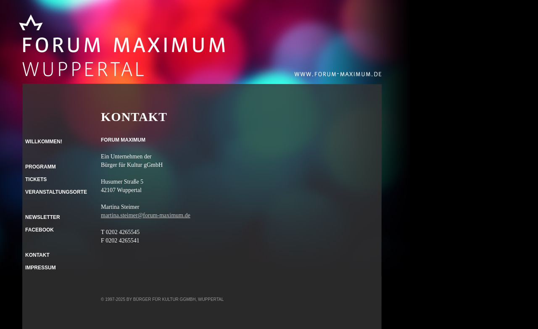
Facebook (39, 230)
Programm (40, 167)
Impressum (40, 268)
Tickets (36, 179)
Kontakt (37, 255)
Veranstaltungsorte (56, 192)
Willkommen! (43, 142)
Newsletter (42, 217)
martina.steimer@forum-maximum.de (145, 215)
